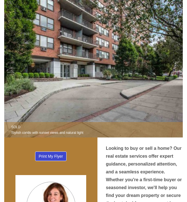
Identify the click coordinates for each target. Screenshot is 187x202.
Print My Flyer (51, 156)
